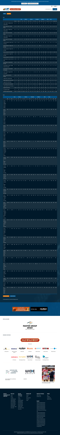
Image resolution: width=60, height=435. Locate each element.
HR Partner (30, 351)
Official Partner (38, 351)
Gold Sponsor (7, 351)
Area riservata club (48, 9)
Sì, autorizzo (24, 3)
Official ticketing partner (14, 352)
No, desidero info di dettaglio (32, 3)
